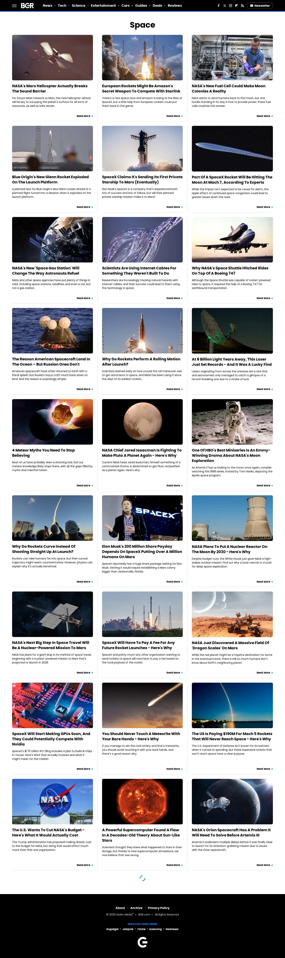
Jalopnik (127, 929)
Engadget (112, 929)
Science (79, 5)
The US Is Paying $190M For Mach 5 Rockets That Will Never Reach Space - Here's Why (232, 736)
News (47, 5)
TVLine (141, 929)
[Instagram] (230, 5)
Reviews (175, 5)
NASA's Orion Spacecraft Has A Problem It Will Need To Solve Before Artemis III (231, 833)
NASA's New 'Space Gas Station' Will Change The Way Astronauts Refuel (45, 271)
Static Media (124, 915)
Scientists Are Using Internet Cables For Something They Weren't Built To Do (139, 271)
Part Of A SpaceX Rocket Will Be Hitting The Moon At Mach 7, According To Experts (232, 180)
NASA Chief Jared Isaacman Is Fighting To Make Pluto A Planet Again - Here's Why (142, 453)
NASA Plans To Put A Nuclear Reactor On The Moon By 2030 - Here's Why (229, 549)
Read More (83, 116)
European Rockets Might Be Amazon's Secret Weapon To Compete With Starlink (141, 89)
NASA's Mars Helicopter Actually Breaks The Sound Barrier (50, 89)
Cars (125, 5)
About (120, 908)
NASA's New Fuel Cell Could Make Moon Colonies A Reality (228, 89)
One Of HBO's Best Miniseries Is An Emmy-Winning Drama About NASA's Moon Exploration (231, 455)
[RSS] (242, 5)
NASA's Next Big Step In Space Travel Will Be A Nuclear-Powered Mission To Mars (50, 645)
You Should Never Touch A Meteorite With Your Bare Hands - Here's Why (141, 736)
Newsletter (260, 5)
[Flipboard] (236, 5)
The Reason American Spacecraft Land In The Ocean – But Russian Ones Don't (51, 362)
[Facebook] (218, 5)
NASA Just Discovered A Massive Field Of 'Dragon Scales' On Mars (230, 645)
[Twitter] (224, 5)
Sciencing (155, 929)
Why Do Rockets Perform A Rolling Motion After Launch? (141, 362)
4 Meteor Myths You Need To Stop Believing (43, 453)
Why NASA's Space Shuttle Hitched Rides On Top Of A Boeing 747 (230, 271)
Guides (141, 5)
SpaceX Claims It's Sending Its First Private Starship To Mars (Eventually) (142, 179)
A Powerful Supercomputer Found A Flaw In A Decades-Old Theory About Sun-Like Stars (141, 835)
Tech (62, 5)
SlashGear (172, 929)
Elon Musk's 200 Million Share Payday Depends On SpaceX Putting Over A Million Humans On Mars (142, 551)
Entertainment (103, 5)
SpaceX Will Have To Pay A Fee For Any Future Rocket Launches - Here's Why (138, 645)
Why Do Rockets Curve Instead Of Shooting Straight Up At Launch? (43, 549)
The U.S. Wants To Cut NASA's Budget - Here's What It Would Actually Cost (48, 833)
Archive (136, 908)
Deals (157, 5)
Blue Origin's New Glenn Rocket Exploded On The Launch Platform (50, 179)
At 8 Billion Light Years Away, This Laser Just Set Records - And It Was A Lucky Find (232, 362)
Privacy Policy (159, 908)
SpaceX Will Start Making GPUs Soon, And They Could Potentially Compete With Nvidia (51, 739)
